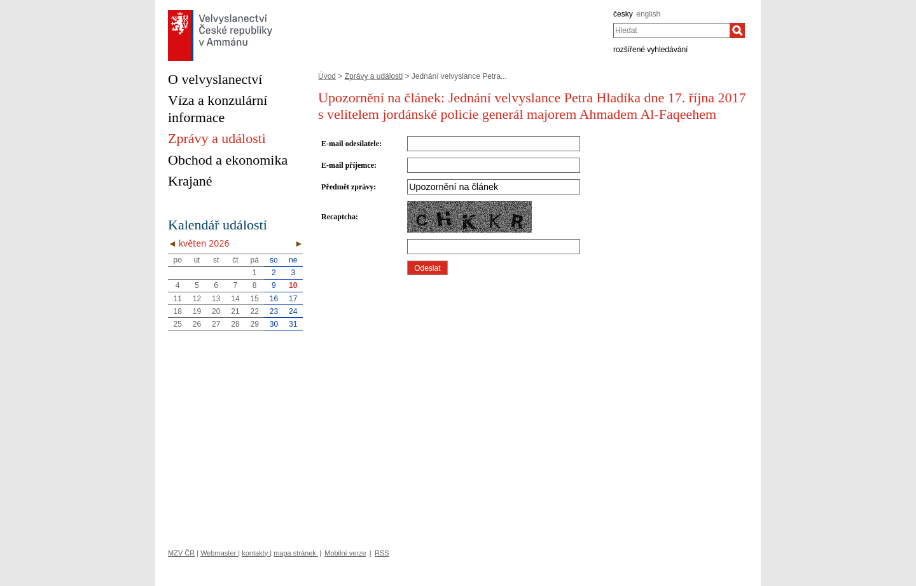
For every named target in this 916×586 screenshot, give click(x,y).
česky (623, 14)
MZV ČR (181, 553)
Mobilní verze (345, 553)
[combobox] (671, 30)
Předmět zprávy (347, 186)
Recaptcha (338, 216)
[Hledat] (737, 30)
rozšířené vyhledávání (650, 49)
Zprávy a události (374, 76)
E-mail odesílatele (350, 143)
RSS (382, 553)
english (648, 14)
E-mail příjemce (347, 165)
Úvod (327, 76)
